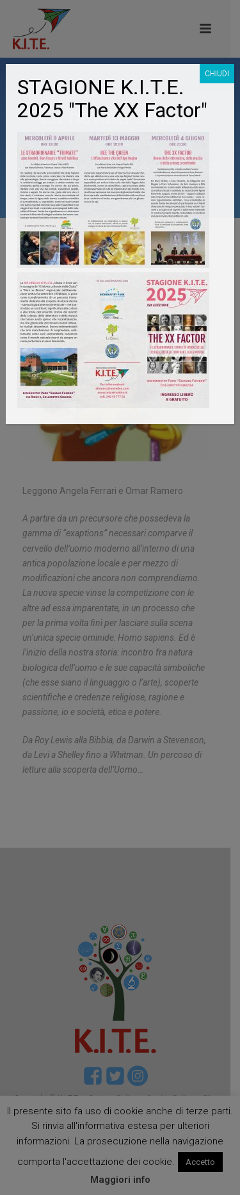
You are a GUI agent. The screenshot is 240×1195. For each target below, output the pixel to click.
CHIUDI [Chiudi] (217, 73)
